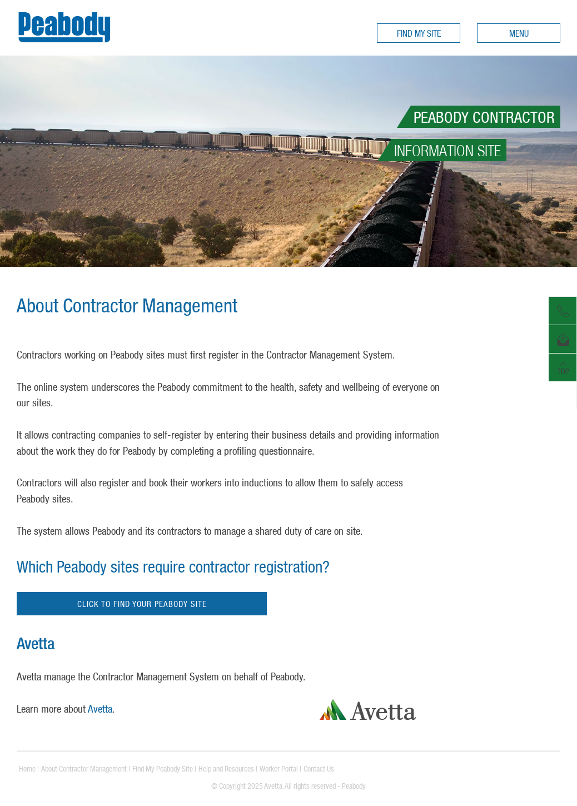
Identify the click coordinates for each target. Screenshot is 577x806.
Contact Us (319, 768)
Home (27, 768)
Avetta (100, 709)
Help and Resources (226, 768)
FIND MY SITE (419, 33)
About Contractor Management (84, 768)
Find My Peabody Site (162, 768)
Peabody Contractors (64, 46)
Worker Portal (279, 768)
